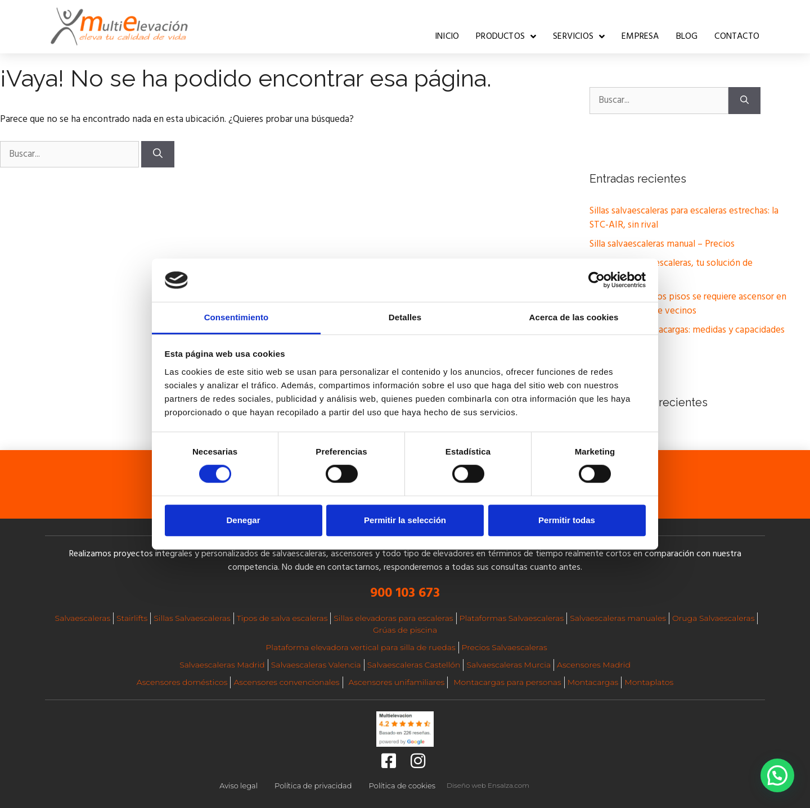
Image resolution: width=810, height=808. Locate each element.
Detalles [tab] (405, 317)
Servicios (579, 36)
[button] (777, 775)
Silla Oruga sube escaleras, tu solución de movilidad (671, 270)
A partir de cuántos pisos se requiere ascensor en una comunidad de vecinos (688, 304)
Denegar (243, 520)
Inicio (447, 36)
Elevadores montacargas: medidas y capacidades (687, 330)
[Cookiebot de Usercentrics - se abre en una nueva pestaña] (596, 280)
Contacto (736, 36)
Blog (687, 36)
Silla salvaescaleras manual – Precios (662, 244)
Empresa (640, 36)
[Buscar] (157, 154)
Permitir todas (566, 520)
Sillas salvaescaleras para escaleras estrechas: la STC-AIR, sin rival (684, 218)
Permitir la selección (405, 520)
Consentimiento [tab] (236, 317)
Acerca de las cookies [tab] (574, 317)
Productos (506, 36)
